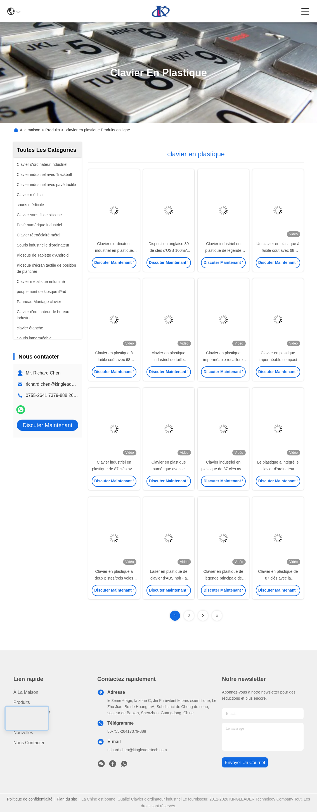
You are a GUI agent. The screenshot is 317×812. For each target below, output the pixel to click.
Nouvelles (23, 732)
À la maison (30, 130)
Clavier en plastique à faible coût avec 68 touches (114, 360)
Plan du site (67, 799)
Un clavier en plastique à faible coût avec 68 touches (278, 250)
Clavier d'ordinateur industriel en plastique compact (114, 250)
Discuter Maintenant (47, 425)
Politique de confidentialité (30, 799)
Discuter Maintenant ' (114, 264)
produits (21, 702)
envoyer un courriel (245, 762)
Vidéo (19, 722)
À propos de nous (32, 712)
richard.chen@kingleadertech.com (60, 384)
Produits (52, 130)
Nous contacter (28, 742)
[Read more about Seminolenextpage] (203, 616)
